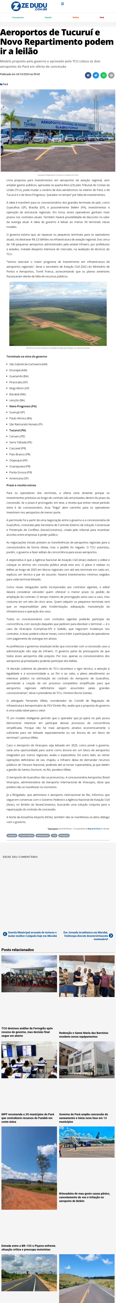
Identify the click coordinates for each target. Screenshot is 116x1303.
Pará (102, 18)
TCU (54, 836)
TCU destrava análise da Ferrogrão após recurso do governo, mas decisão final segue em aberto (27, 1032)
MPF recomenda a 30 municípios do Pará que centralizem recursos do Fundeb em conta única (27, 1118)
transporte (64, 836)
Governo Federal (26, 836)
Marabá (48, 18)
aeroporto (12, 836)
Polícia (75, 18)
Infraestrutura (43, 836)
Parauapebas (18, 18)
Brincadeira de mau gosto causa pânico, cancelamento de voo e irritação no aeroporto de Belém (84, 1197)
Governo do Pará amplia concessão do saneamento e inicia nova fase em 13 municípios (83, 1118)
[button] (88, 76)
